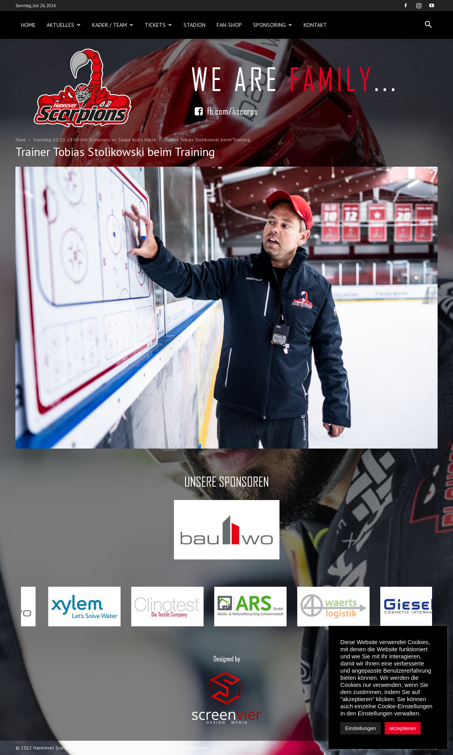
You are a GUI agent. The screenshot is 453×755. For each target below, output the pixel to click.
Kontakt (315, 25)
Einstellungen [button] (360, 728)
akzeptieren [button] (402, 728)
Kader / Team (112, 25)
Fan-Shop (229, 25)
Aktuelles (64, 25)
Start (20, 140)
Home (28, 25)
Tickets (158, 25)
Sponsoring (272, 25)
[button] (428, 24)
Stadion (194, 25)
